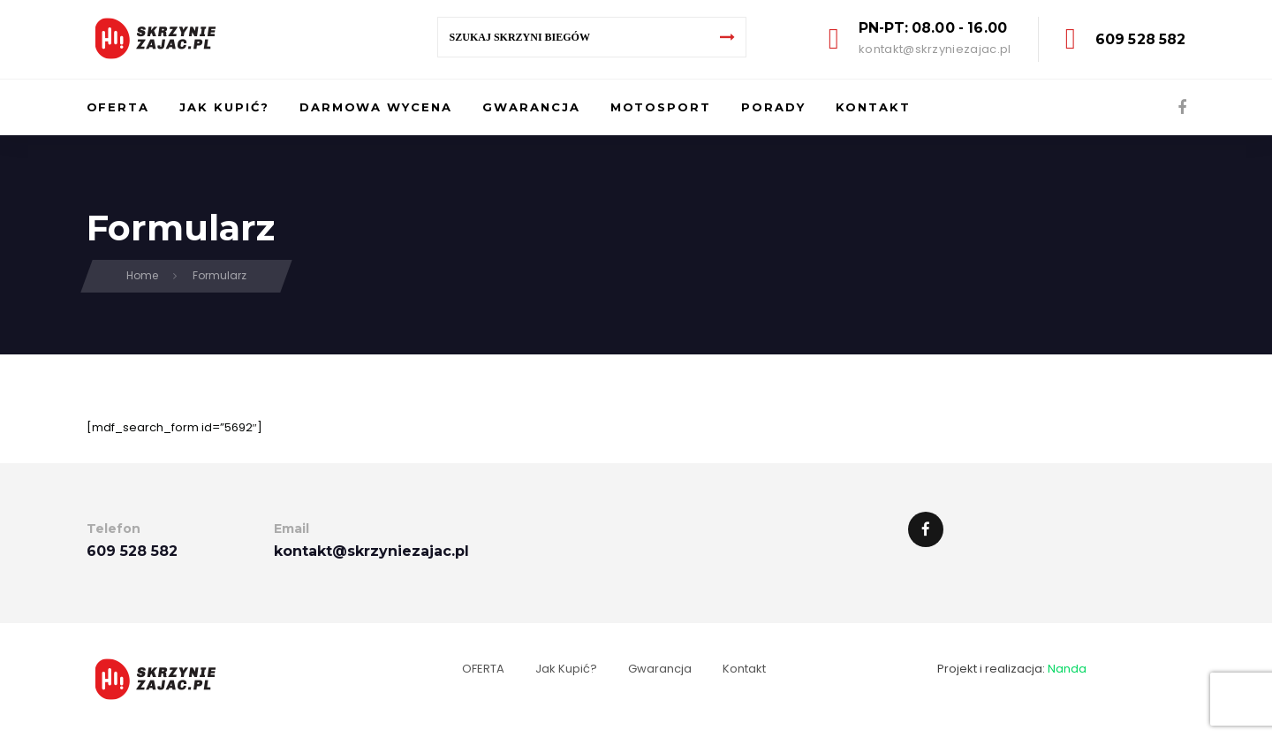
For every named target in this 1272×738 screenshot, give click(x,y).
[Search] (728, 37)
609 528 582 (1140, 39)
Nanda (1067, 668)
